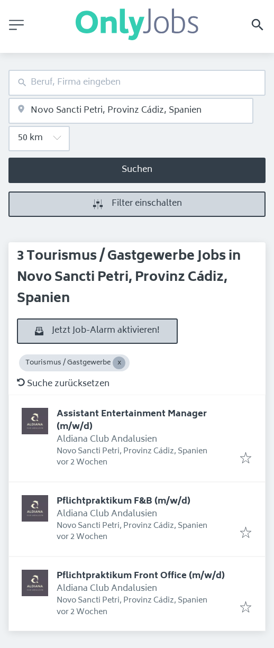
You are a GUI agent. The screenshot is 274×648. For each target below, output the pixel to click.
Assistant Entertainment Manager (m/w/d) (132, 420)
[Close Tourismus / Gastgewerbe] (119, 363)
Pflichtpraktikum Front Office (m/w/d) (141, 576)
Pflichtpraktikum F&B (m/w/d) (123, 501)
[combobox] (137, 83)
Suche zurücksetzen (63, 384)
